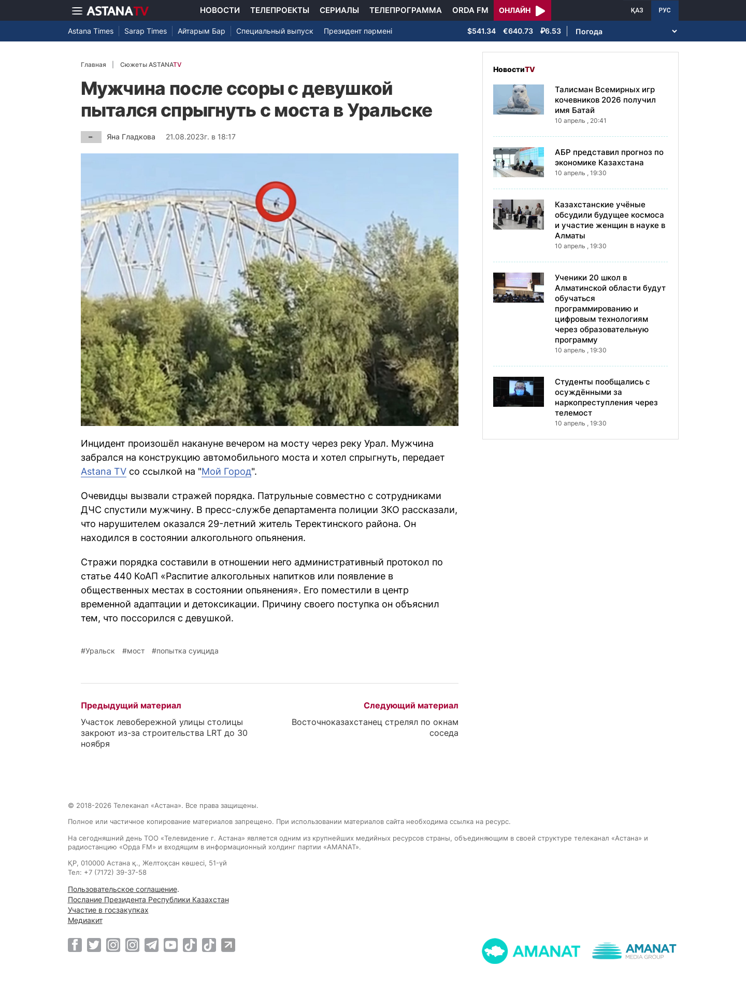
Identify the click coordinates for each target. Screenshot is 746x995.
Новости (220, 10)
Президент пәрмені (358, 30)
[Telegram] (151, 944)
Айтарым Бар (201, 30)
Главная (93, 64)
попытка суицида (187, 651)
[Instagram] (113, 944)
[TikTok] (189, 945)
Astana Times (90, 30)
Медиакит (85, 920)
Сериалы (339, 10)
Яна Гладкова (131, 136)
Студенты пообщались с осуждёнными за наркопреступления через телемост (606, 397)
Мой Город (226, 471)
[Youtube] (170, 944)
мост (136, 651)
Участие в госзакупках (108, 909)
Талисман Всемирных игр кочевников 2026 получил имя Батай (605, 99)
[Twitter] (94, 944)
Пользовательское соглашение (122, 889)
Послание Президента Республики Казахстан (148, 899)
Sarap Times (145, 30)
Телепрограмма (405, 10)
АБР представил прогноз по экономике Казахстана (609, 157)
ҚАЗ (637, 10)
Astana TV (103, 471)
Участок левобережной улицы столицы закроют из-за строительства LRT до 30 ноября (164, 733)
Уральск (100, 651)
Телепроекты (279, 10)
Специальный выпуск (274, 30)
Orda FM (470, 10)
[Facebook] (75, 944)
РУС (665, 10)
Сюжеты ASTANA (150, 64)
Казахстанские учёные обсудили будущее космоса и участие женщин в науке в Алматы (610, 220)
